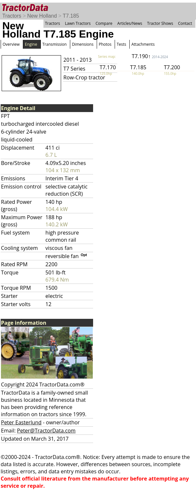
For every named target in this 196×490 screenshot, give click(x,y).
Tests (121, 44)
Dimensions (82, 44)
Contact (185, 23)
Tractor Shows (160, 23)
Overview (11, 44)
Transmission (54, 44)
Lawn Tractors (78, 23)
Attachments (143, 44)
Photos (105, 44)
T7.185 (71, 16)
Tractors (11, 16)
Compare (103, 23)
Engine (31, 44)
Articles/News (129, 23)
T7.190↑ (150, 56)
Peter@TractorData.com (46, 430)
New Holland (42, 16)
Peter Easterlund (21, 422)
